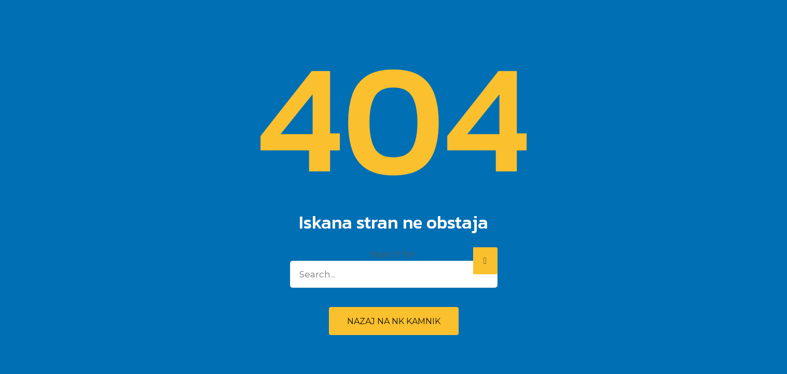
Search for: (393, 254)
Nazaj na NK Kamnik (393, 321)
